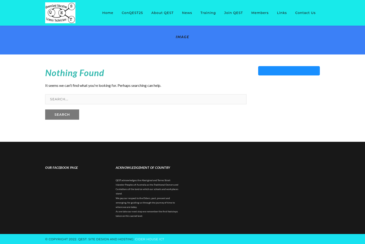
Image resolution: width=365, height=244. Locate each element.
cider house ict (149, 239)
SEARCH (62, 114)
